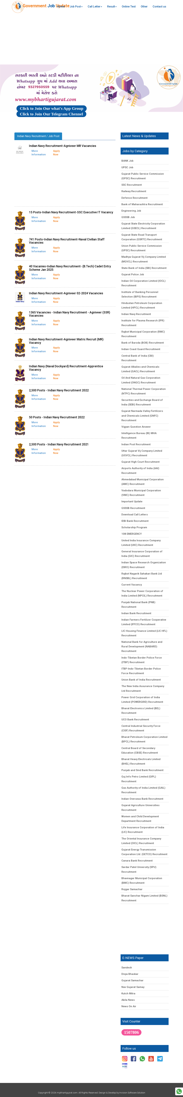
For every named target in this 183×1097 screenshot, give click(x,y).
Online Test (129, 6)
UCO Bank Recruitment (135, 719)
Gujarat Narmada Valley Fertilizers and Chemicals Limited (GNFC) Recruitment (142, 415)
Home (61, 6)
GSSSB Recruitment (133, 508)
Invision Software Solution (132, 1092)
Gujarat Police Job (132, 274)
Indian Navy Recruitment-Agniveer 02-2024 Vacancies (66, 293)
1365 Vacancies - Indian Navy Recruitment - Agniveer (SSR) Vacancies (69, 314)
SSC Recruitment (131, 184)
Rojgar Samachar (131, 889)
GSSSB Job (128, 217)
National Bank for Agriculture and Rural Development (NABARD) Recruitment (141, 646)
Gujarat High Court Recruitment (140, 461)
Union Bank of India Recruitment (141, 679)
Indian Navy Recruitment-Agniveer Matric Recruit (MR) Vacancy (66, 340)
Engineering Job (131, 210)
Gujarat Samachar (132, 980)
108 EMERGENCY (131, 533)
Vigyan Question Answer (136, 426)
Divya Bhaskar (129, 974)
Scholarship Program (134, 527)
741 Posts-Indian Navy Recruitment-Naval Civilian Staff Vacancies (66, 241)
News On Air (128, 1006)
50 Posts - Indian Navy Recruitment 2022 (57, 417)
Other (144, 6)
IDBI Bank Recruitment (135, 520)
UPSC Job (127, 167)
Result (112, 6)
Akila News (128, 999)
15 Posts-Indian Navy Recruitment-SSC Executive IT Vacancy (71, 212)
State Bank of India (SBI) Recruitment (144, 268)
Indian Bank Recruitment (136, 613)
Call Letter (95, 6)
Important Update (131, 501)
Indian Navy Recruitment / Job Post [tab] (38, 136)
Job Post (76, 6)
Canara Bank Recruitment (137, 860)
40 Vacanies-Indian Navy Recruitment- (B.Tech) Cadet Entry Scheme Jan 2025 (70, 267)
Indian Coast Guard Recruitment (140, 349)
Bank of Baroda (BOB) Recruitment (142, 342)
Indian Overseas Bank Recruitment (142, 798)
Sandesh (126, 967)
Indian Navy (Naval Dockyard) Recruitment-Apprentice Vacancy (66, 367)
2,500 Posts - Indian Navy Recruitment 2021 (59, 444)
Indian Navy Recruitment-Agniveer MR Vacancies (62, 146)
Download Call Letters (134, 514)
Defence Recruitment (134, 197)
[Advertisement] (91, 39)
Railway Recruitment (133, 191)
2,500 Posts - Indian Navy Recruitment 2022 (59, 390)
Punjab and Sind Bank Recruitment (142, 770)
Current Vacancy (131, 584)
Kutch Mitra (128, 993)
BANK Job (127, 160)
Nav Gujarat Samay (132, 987)
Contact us (159, 6)
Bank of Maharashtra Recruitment (142, 204)
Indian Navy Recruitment (136, 314)
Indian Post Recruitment (136, 444)
